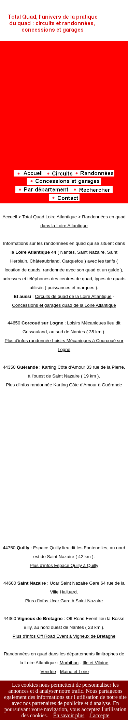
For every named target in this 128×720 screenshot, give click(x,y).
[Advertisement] (64, 106)
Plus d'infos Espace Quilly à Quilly (64, 565)
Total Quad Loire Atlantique (49, 216)
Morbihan (69, 662)
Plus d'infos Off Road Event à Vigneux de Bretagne (64, 636)
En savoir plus (69, 715)
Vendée (48, 671)
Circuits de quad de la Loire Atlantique (73, 296)
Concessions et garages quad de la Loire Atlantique (64, 305)
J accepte (99, 715)
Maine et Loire (74, 671)
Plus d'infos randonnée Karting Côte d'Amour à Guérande (64, 384)
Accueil (9, 216)
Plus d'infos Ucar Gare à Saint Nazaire (64, 600)
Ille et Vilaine (95, 662)
